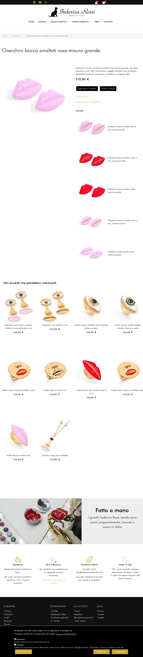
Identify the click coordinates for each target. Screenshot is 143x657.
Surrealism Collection (89, 102)
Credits (100, 617)
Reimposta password (83, 617)
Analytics (20, 645)
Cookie (100, 614)
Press (97, 22)
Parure (7, 624)
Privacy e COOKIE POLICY (66, 634)
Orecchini (16, 35)
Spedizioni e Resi (58, 614)
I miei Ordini (80, 621)
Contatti (108, 22)
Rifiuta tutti (101, 652)
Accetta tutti (120, 652)
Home (31, 22)
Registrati (78, 614)
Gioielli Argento (81, 22)
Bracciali (8, 621)
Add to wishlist (108, 88)
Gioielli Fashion (59, 22)
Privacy (100, 611)
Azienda (42, 22)
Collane (7, 611)
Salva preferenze (23, 652)
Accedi (77, 611)
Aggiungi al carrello (87, 88)
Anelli (6, 617)
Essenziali (21, 639)
